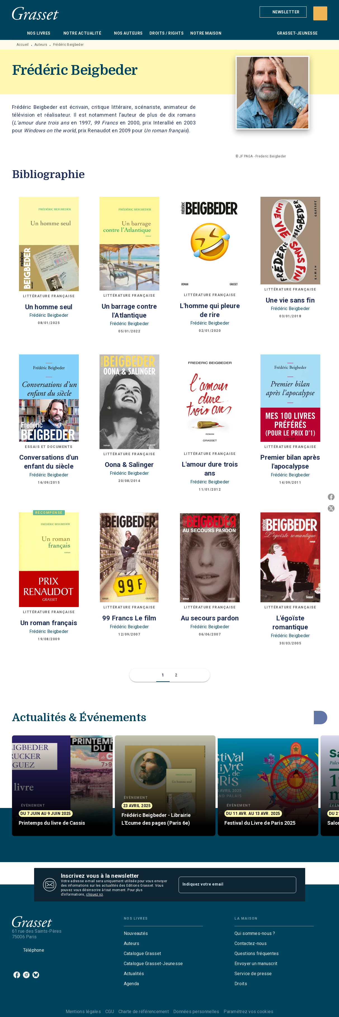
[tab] (18, 33)
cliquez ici (94, 894)
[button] (283, 12)
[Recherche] (320, 13)
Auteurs (40, 45)
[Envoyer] (289, 884)
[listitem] (17, 975)
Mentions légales (83, 1011)
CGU (109, 1011)
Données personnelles (196, 1011)
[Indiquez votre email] (230, 885)
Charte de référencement (143, 1011)
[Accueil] (35, 13)
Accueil (22, 45)
